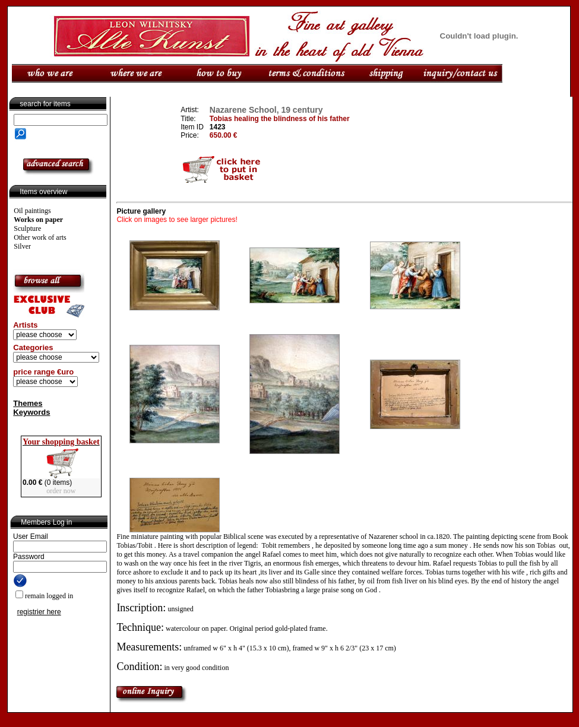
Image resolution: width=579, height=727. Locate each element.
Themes (27, 403)
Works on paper (38, 219)
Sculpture (27, 228)
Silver (22, 246)
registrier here (39, 612)
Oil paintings (32, 211)
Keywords (31, 412)
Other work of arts (40, 237)
